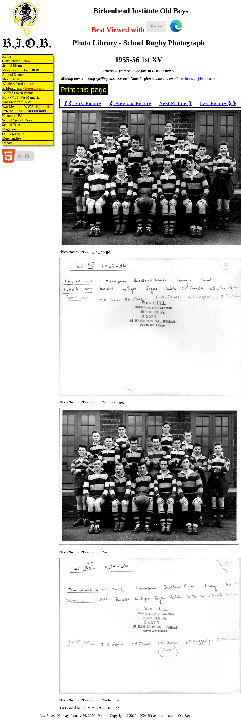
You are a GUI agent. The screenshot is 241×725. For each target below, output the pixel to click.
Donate (7, 143)
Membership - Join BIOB (20, 70)
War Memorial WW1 (17, 102)
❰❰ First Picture (82, 103)
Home (6, 56)
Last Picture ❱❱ (218, 103)
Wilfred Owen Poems (17, 93)
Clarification (16, 61)
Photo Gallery (12, 79)
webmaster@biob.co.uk (198, 78)
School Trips (11, 125)
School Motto (12, 66)
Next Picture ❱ (175, 103)
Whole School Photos (18, 84)
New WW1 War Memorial (21, 97)
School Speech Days (17, 120)
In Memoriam (23, 88)
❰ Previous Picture (130, 103)
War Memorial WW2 (26, 106)
